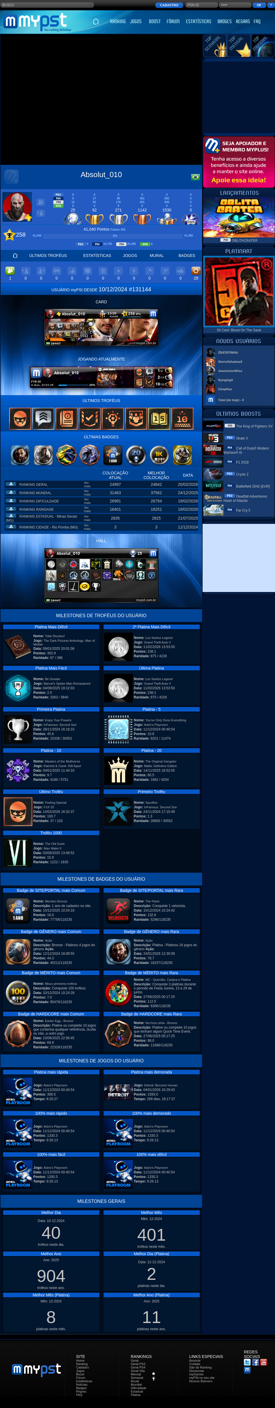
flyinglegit (225, 380)
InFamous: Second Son (60, 724)
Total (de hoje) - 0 (231, 400)
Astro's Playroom (156, 724)
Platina (136, 1395)
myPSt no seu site (202, 1377)
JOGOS (130, 255)
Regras (81, 1391)
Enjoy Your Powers (58, 720)
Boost (80, 1374)
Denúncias (196, 1371)
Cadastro (82, 1367)
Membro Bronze (56, 901)
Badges (81, 1388)
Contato (194, 1364)
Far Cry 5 (243, 510)
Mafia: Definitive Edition (160, 766)
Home (80, 1360)
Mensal (136, 1374)
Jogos (80, 1371)
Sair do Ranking (200, 1367)
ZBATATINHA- (228, 352)
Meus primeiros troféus (61, 983)
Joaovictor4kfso (230, 371)
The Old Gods (54, 843)
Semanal (137, 1377)
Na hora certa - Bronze (161, 1023)
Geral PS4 (138, 1367)
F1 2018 (242, 462)
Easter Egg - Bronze (59, 1021)
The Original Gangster (160, 761)
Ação (48, 940)
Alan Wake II (53, 848)
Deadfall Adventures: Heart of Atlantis (245, 498)
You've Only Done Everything (165, 720)
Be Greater (52, 679)
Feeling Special (55, 802)
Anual (135, 1381)
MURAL (157, 255)
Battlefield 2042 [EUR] (253, 486)
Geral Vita (138, 1371)
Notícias (82, 1384)
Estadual (137, 1391)
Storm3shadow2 (230, 361)
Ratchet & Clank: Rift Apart (62, 766)
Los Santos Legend (159, 637)
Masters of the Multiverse (62, 761)
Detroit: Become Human (161, 1085)
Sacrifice (151, 802)
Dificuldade (138, 1388)
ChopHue (225, 389)
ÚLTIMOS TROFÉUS (48, 255)
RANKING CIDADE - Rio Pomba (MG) (48, 527)
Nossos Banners (200, 1381)
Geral (135, 1360)
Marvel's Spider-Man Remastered (67, 683)
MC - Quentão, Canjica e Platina (168, 979)
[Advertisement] (65, 100)
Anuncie (195, 1360)
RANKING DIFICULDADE (39, 501)
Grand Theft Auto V (157, 642)
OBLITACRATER (245, 241)
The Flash (152, 901)
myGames (196, 1374)
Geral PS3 (138, 1364)
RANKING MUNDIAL (35, 493)
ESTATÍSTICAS (97, 255)
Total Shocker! (55, 636)
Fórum (80, 1377)
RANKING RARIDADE (36, 510)
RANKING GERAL (33, 485)
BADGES (187, 255)
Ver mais (87, 484)
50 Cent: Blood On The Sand (239, 330)
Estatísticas (84, 1381)
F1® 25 (49, 807)
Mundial (136, 1384)
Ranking (82, 1364)
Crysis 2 (242, 474)
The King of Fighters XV (254, 426)
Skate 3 (242, 438)
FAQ (79, 1395)
